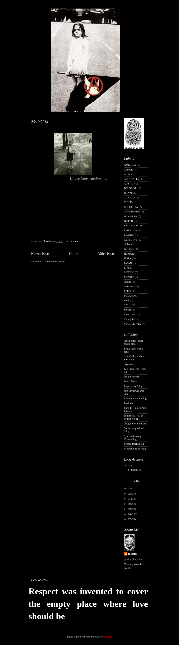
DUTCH (128, 221)
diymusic (129, 364)
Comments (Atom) (55, 261)
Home (73, 253)
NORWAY (129, 286)
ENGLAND (130, 225)
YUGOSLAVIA (132, 323)
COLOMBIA (131, 207)
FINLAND (130, 230)
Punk (126, 300)
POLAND (129, 295)
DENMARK (130, 216)
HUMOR (129, 253)
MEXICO (129, 272)
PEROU (128, 291)
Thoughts (129, 319)
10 (129, 503)
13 (129, 488)
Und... (139, 477)
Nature (127, 281)
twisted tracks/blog (134, 443)
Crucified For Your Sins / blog (134, 358)
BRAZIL (128, 193)
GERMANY (130, 239)
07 (129, 519)
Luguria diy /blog (133, 386)
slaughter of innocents (135, 423)
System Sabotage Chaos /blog (133, 438)
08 (129, 514)
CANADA (129, 197)
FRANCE (129, 235)
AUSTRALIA (131, 179)
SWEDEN (129, 314)
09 (129, 508)
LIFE (127, 267)
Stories (127, 309)
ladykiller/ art (131, 381)
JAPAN (128, 263)
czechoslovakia (132, 211)
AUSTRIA (130, 183)
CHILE (128, 202)
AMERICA (130, 164)
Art (126, 174)
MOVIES (129, 277)
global (127, 244)
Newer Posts (40, 253)
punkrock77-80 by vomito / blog (133, 417)
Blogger (108, 636)
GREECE (129, 248)
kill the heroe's (132, 376)
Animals (128, 169)
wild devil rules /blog (135, 448)
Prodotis (128, 403)
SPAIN (127, 305)
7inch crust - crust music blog (133, 342)
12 (129, 493)
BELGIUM (130, 188)
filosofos (132, 553)
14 (129, 465)
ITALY (128, 258)
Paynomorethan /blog (135, 398)
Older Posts (106, 253)
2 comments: (74, 241)
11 (129, 498)
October (135, 469)
